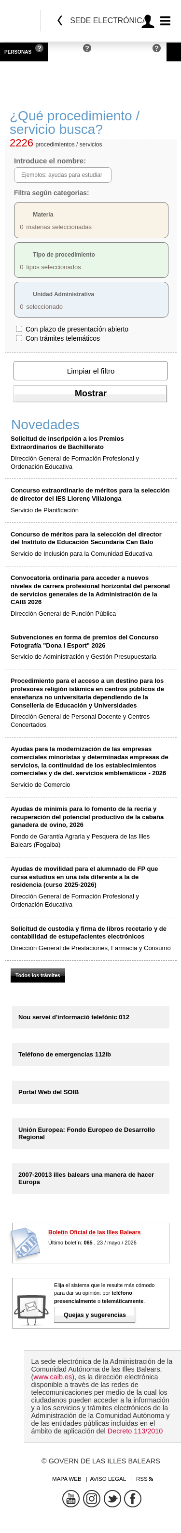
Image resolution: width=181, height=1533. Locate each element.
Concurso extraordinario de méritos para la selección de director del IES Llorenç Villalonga (90, 494)
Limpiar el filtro (91, 371)
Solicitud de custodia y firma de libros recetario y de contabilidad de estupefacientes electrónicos (89, 932)
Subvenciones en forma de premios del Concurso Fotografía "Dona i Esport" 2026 (84, 641)
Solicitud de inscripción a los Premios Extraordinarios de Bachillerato (67, 442)
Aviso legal (108, 1479)
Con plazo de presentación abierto (77, 329)
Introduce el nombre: (50, 160)
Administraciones (124, 52)
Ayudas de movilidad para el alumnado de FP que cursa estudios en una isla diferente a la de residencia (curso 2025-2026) (84, 877)
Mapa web (67, 1479)
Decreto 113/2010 (135, 1431)
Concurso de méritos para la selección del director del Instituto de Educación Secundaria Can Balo (86, 538)
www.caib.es (52, 1377)
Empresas (65, 52)
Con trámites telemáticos (63, 338)
